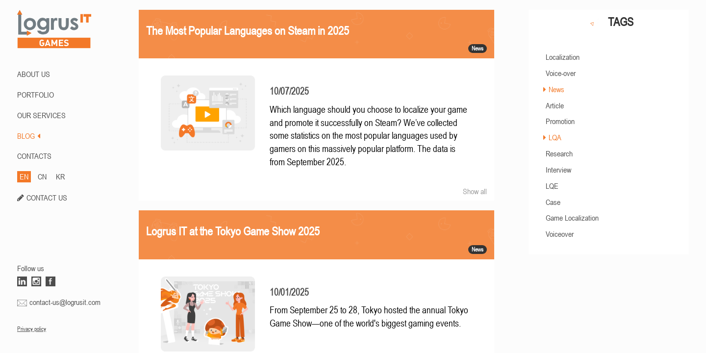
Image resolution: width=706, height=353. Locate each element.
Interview (558, 169)
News (556, 89)
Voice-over (561, 73)
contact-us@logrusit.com (65, 302)
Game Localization (572, 217)
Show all (475, 191)
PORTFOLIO (35, 94)
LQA (555, 137)
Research (559, 153)
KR (60, 176)
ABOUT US (33, 74)
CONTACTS (34, 155)
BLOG (28, 135)
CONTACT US (46, 197)
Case (553, 202)
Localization (563, 56)
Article (555, 105)
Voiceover (560, 233)
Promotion (560, 121)
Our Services (41, 115)
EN (24, 176)
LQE (552, 185)
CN (42, 176)
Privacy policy (31, 329)
